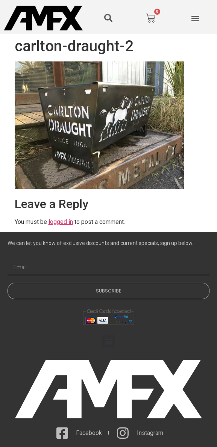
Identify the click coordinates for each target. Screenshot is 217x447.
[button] (108, 18)
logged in (61, 221)
